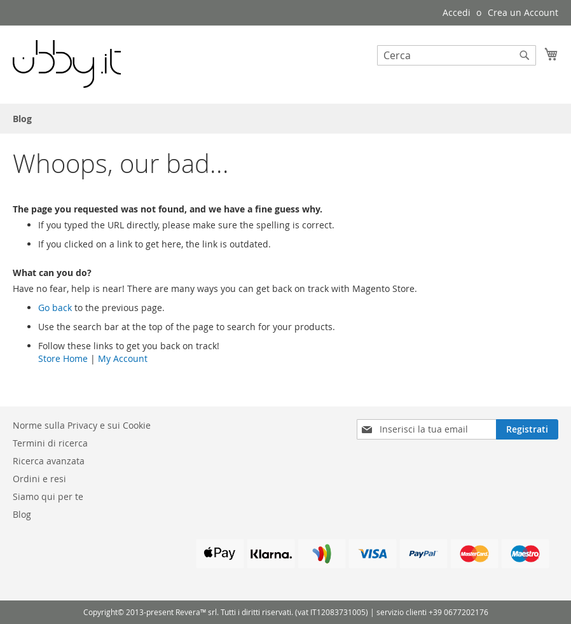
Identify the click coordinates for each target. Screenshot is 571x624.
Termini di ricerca (50, 443)
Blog (22, 514)
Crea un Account (523, 12)
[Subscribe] (527, 429)
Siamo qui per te (48, 496)
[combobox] (456, 55)
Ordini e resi (39, 479)
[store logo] (67, 64)
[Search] (524, 55)
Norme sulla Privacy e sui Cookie (82, 425)
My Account (123, 358)
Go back (55, 308)
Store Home (63, 358)
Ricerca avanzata (49, 461)
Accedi (457, 12)
